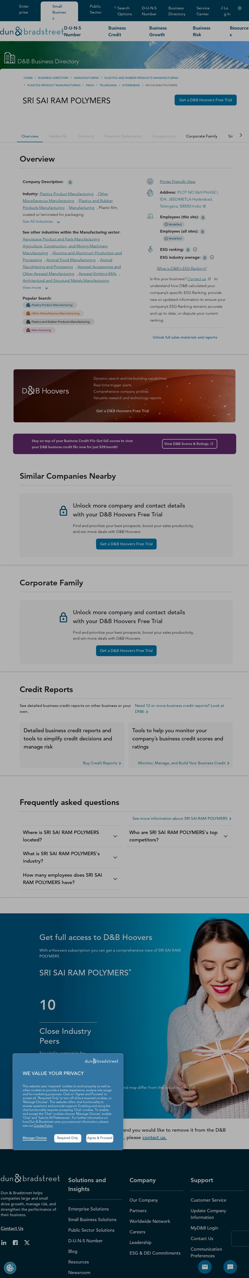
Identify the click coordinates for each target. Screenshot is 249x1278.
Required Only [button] (67, 1138)
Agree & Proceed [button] (99, 1138)
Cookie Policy (43, 1125)
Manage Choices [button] (35, 1138)
